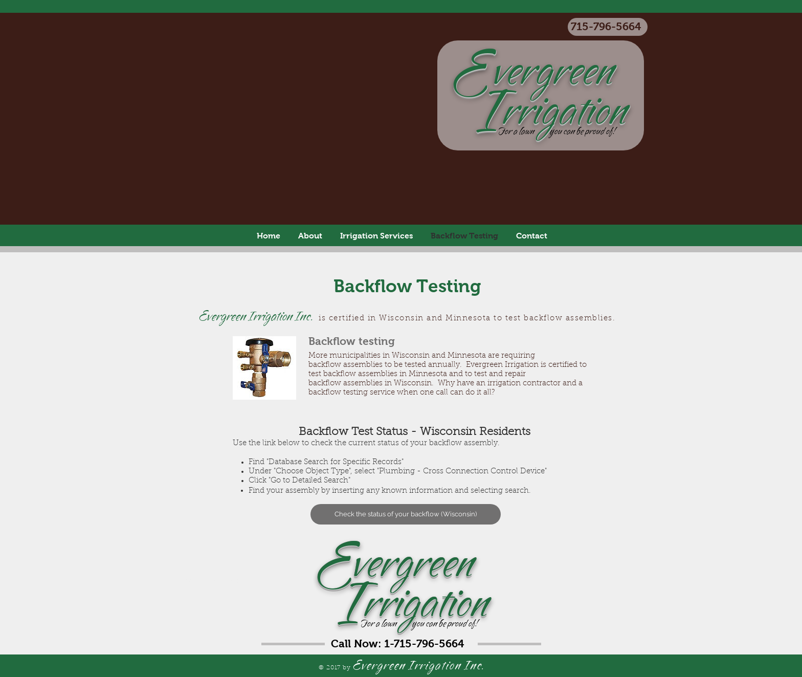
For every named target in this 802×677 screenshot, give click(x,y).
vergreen (475, 564)
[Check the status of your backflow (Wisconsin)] (405, 514)
